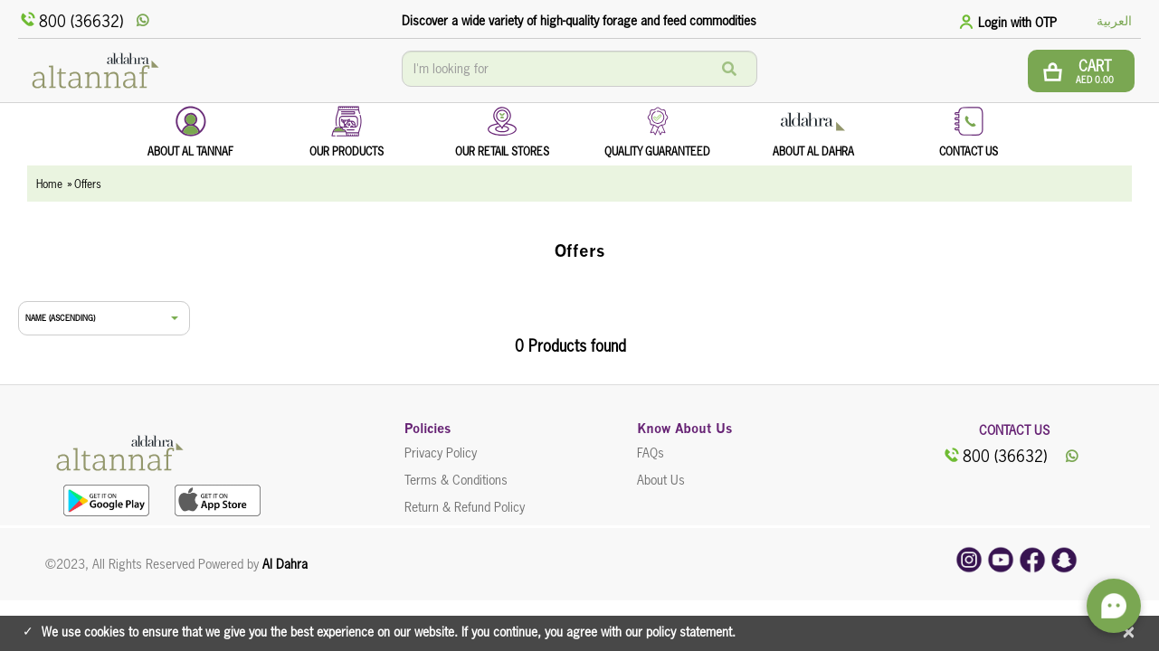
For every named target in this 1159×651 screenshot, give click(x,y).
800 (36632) (70, 20)
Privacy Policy (440, 453)
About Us (661, 480)
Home (49, 184)
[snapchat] (1064, 559)
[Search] (729, 69)
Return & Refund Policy (464, 507)
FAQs (650, 453)
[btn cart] (1081, 71)
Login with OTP (1017, 22)
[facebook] (1032, 559)
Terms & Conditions (456, 480)
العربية (1114, 21)
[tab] (1010, 21)
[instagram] (969, 559)
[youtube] (1000, 559)
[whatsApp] (144, 20)
